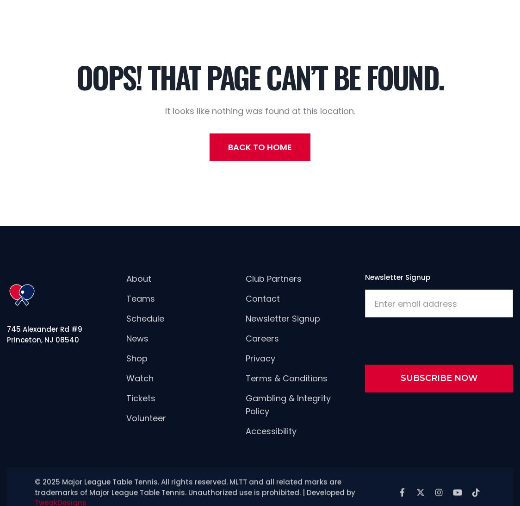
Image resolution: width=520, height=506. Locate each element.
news (137, 338)
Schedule (145, 318)
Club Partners (274, 279)
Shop (137, 358)
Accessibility (271, 431)
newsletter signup (283, 318)
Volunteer (146, 418)
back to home (260, 147)
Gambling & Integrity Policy (288, 404)
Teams (140, 298)
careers (262, 338)
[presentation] (435, 339)
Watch (140, 378)
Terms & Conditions (287, 378)
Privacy (260, 358)
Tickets (140, 398)
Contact (263, 298)
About (138, 279)
